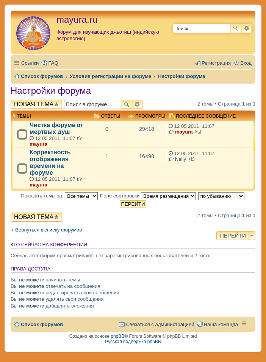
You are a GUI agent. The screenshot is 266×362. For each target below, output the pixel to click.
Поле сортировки (148, 196)
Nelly (180, 159)
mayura (38, 144)
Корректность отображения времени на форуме (50, 162)
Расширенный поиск (246, 28)
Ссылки (30, 63)
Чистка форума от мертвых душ (56, 128)
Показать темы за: (59, 196)
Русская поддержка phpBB (133, 341)
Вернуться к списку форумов (48, 230)
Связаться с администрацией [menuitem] (160, 324)
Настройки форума (51, 90)
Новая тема (33, 104)
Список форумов (42, 324)
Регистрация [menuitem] (216, 63)
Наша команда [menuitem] (221, 324)
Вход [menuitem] (246, 63)
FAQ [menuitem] (53, 63)
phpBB (117, 336)
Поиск (235, 28)
